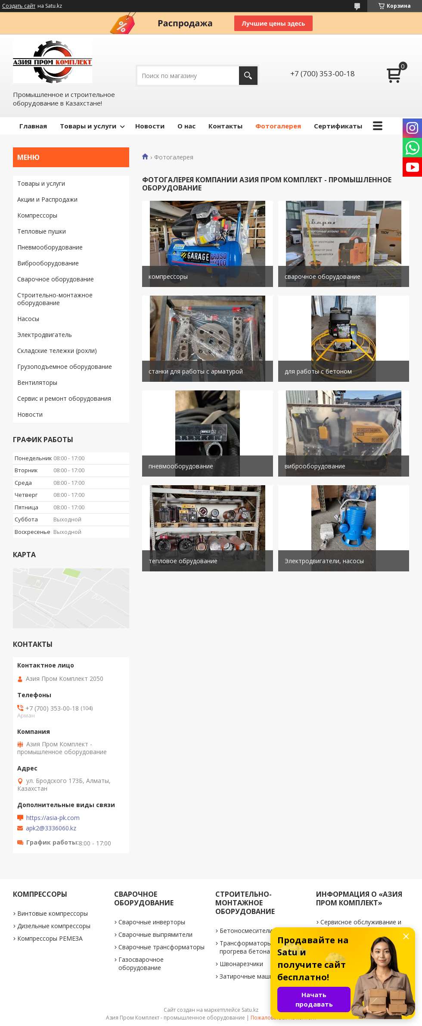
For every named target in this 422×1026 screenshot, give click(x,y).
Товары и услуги (88, 126)
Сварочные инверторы (151, 922)
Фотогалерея (278, 126)
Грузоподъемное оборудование (64, 366)
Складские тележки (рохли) (57, 350)
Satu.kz (250, 1010)
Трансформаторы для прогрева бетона (252, 947)
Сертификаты (338, 126)
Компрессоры (37, 215)
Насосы (28, 319)
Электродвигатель (44, 335)
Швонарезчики (241, 964)
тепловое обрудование (183, 561)
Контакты (225, 126)
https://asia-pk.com (53, 818)
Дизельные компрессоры (53, 926)
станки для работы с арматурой (196, 371)
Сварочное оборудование (55, 279)
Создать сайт (18, 6)
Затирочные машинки (251, 976)
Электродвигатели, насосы (324, 561)
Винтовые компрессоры (52, 913)
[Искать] (248, 75)
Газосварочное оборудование (141, 963)
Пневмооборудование (50, 247)
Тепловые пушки (41, 231)
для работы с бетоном (318, 371)
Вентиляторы (37, 382)
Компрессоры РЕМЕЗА (50, 938)
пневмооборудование (181, 466)
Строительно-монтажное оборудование (55, 299)
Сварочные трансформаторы (161, 947)
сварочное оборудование (322, 276)
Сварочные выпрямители (155, 934)
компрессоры (168, 276)
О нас (186, 126)
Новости (149, 126)
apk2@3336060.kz (51, 828)
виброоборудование (315, 466)
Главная (33, 126)
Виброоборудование (48, 263)
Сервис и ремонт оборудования (64, 398)
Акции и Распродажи (47, 199)
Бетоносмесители (246, 930)
